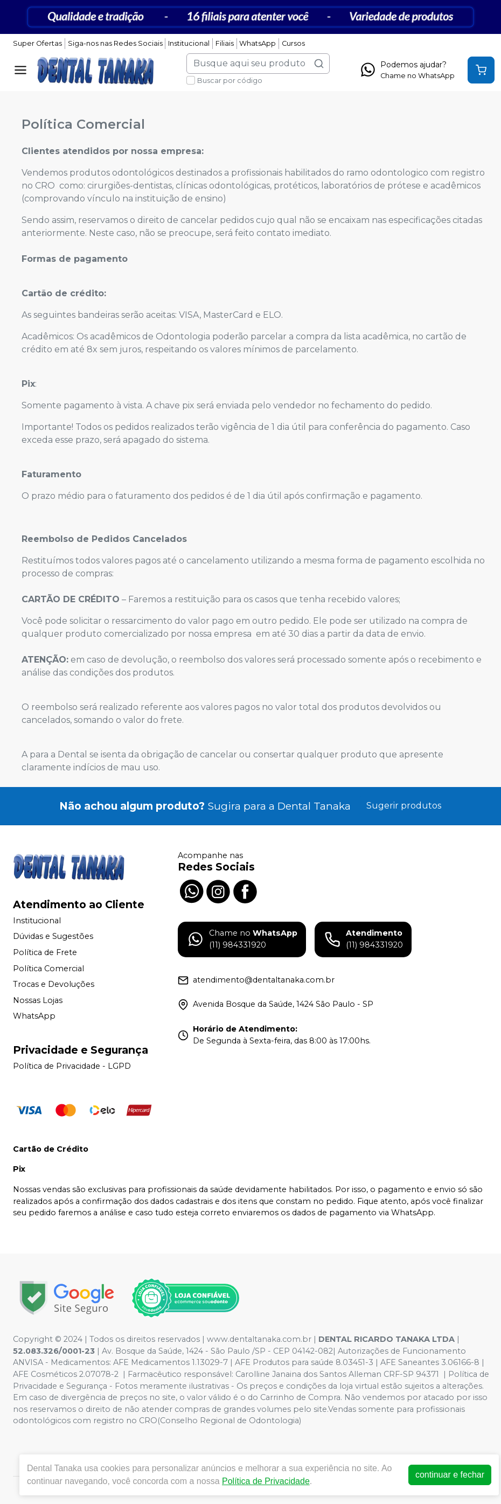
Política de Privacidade (266, 1481)
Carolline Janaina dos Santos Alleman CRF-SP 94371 (337, 1374)
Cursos (293, 43)
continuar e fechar (449, 1474)
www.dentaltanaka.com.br (259, 1339)
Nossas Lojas (37, 1000)
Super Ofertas (37, 43)
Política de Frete (45, 952)
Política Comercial (48, 968)
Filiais (224, 43)
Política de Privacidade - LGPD (72, 1066)
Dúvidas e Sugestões (53, 937)
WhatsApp (257, 43)
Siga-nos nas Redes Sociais (115, 43)
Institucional (189, 43)
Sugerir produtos (403, 805)
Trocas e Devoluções (53, 984)
